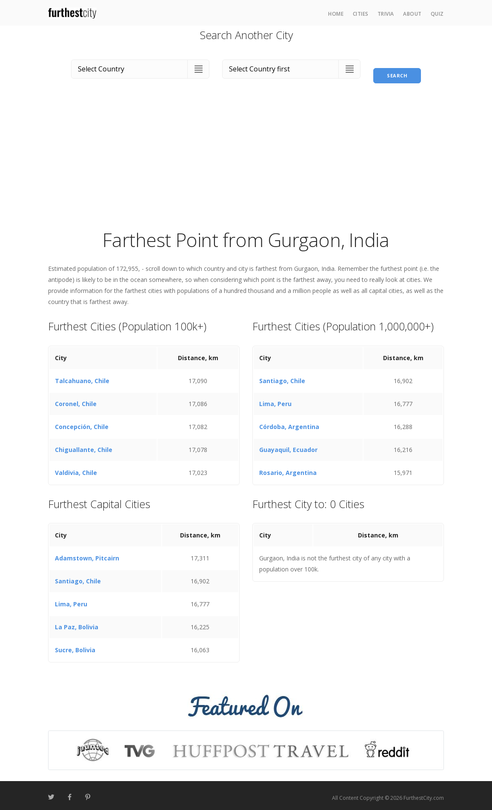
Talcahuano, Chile (82, 376)
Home (335, 13)
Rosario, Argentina (288, 467)
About (412, 13)
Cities (361, 13)
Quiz (437, 13)
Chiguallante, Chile (83, 445)
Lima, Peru (275, 399)
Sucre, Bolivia (75, 645)
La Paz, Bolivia (76, 622)
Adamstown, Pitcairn (87, 553)
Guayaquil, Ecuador (288, 445)
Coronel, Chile (76, 399)
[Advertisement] (246, 159)
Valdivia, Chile (76, 467)
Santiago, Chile (282, 376)
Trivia (386, 13)
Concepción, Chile (82, 422)
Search (397, 67)
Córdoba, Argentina (289, 422)
